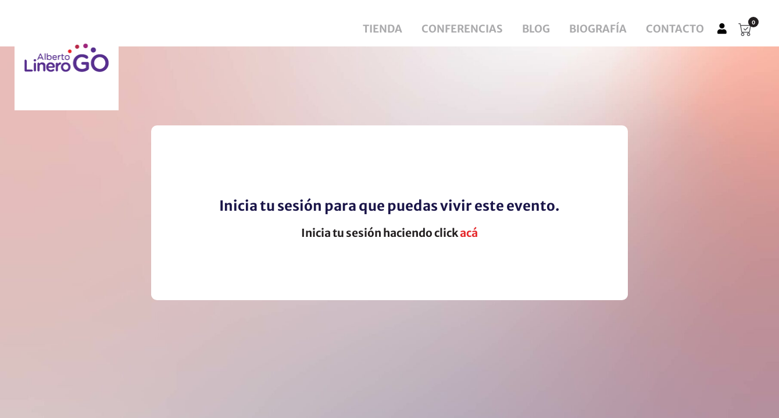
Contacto (675, 28)
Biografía (598, 28)
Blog (536, 28)
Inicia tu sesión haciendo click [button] (389, 233)
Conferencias (462, 28)
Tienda (382, 28)
